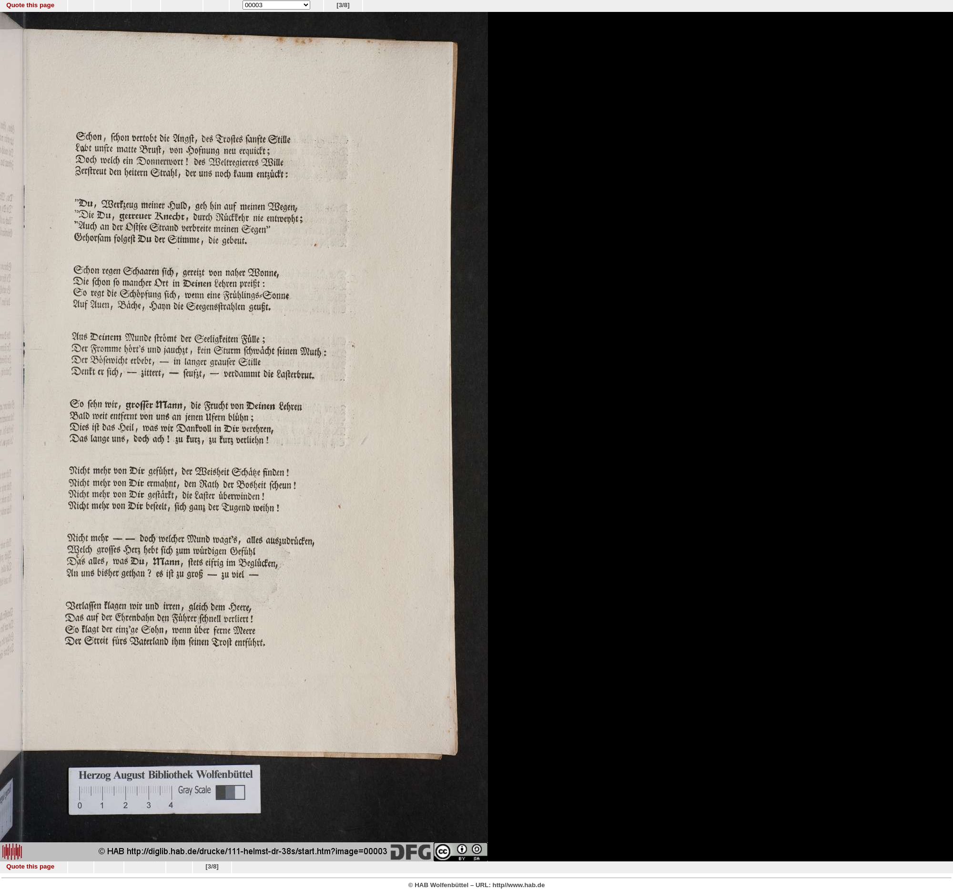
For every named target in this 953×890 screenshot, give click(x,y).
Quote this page (30, 5)
